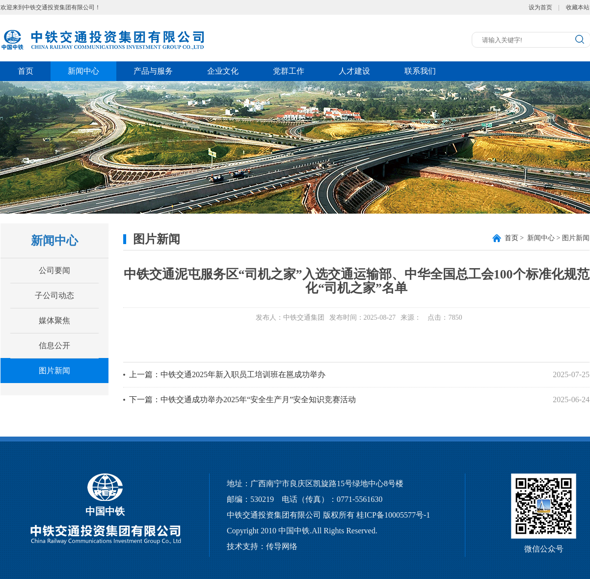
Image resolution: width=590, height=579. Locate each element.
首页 (25, 71)
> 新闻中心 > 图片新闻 (547, 238)
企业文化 (223, 71)
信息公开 (54, 345)
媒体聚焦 (54, 320)
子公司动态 (54, 295)
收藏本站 (578, 7)
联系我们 (420, 71)
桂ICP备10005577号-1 (393, 515)
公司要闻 (54, 270)
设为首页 (540, 7)
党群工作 (288, 71)
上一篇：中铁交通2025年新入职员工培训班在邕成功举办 (227, 374)
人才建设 (354, 71)
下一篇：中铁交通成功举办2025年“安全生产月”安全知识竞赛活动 (242, 399)
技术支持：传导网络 (262, 546)
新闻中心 (83, 71)
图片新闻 (54, 370)
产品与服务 (153, 71)
